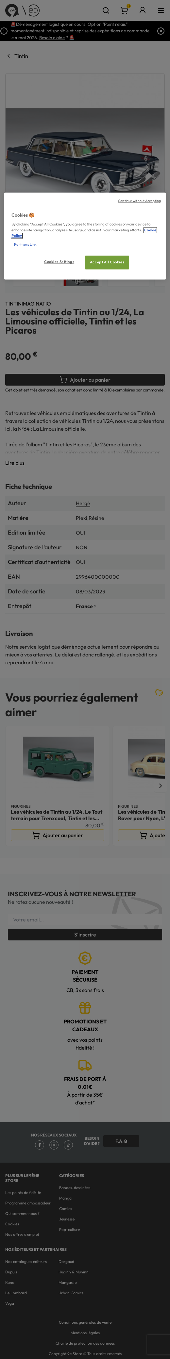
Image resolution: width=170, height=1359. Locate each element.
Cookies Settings (59, 261)
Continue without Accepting (139, 200)
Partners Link (25, 244)
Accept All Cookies (107, 262)
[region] (85, 235)
